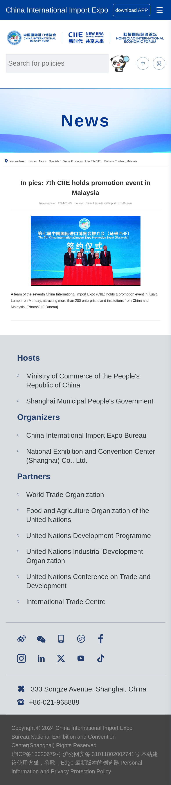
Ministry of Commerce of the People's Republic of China (83, 380)
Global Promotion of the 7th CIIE (82, 161)
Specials (54, 161)
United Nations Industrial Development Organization (84, 556)
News (42, 161)
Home (32, 161)
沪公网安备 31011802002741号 (101, 754)
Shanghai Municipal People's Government (89, 401)
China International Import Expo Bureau (86, 435)
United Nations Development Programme (88, 536)
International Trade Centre (66, 602)
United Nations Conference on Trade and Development (88, 581)
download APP (131, 10)
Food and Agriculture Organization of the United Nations (87, 515)
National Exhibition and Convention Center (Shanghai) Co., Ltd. (90, 456)
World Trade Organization (65, 495)
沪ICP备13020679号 (36, 754)
